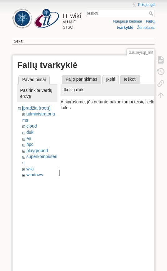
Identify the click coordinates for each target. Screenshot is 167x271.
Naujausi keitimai (127, 21)
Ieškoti (152, 13)
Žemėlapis (146, 27)
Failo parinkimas (81, 79)
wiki (30, 168)
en (28, 138)
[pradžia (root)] (36, 108)
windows (34, 174)
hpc (30, 144)
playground (37, 150)
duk (30, 132)
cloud (31, 126)
